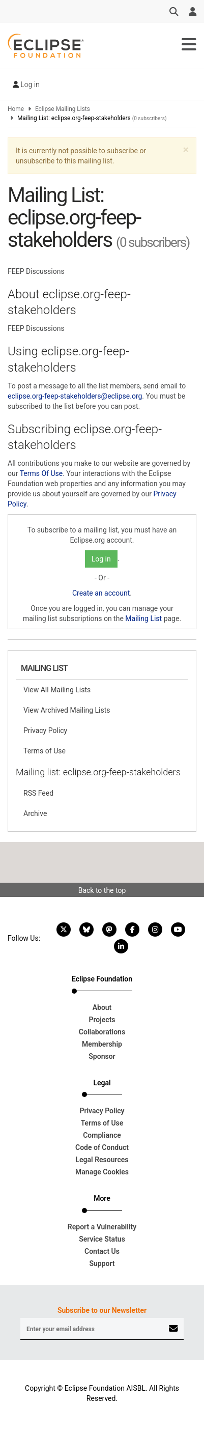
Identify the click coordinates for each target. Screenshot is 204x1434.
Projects (102, 1020)
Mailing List (143, 618)
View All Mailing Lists (57, 690)
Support (101, 1263)
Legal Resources (101, 1160)
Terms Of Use (41, 473)
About (102, 1007)
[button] (186, 150)
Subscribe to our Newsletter (102, 1310)
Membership (102, 1044)
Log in (26, 84)
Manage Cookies (102, 1172)
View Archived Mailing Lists (66, 710)
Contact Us (102, 1251)
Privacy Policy (45, 730)
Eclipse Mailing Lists (62, 109)
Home (16, 109)
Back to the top (102, 890)
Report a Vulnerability (102, 1227)
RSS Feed (38, 793)
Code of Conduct (102, 1147)
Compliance (102, 1135)
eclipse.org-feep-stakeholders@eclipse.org (75, 396)
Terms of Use (44, 751)
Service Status (102, 1239)
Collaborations (102, 1032)
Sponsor (102, 1056)
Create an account (101, 593)
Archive (35, 813)
